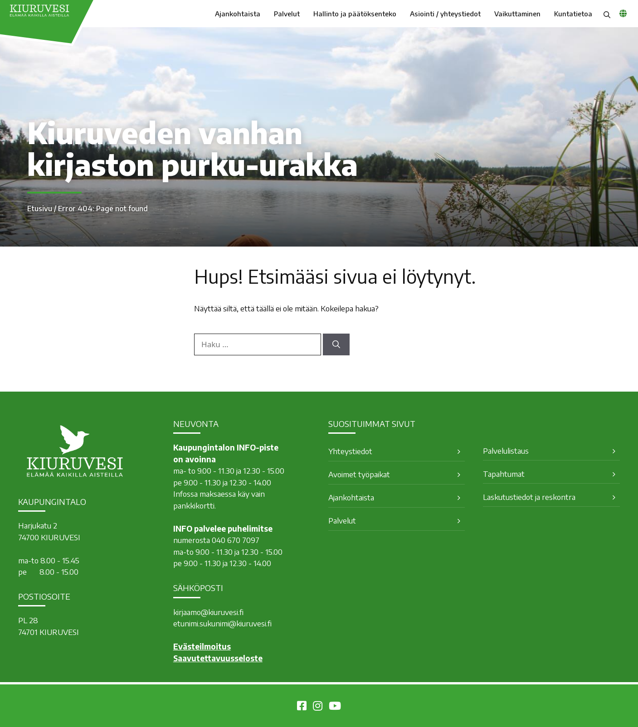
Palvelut (287, 14)
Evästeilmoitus (202, 646)
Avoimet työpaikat (359, 474)
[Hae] (336, 344)
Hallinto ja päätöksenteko (354, 14)
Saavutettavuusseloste (218, 658)
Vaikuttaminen (517, 14)
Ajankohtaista (237, 14)
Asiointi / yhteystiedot (445, 14)
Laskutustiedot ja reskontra (529, 497)
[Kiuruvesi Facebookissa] (302, 707)
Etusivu (39, 208)
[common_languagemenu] (623, 13)
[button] (607, 13)
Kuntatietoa (573, 14)
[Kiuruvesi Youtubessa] (334, 707)
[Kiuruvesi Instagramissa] (318, 707)
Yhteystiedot (350, 451)
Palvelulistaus (506, 451)
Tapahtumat (504, 474)
